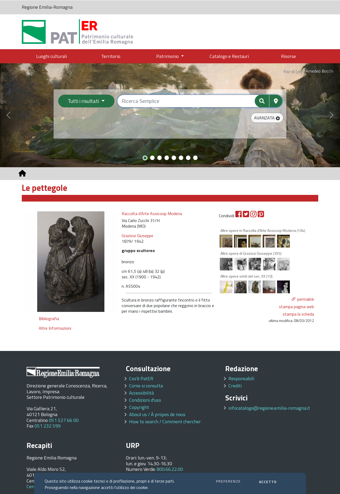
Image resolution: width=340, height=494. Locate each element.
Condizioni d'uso (145, 400)
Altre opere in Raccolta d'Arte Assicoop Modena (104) (262, 230)
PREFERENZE (228, 481)
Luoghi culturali (51, 56)
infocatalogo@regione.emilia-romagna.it (269, 408)
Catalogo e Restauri (229, 56)
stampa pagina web (296, 306)
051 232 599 (48, 425)
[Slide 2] (152, 158)
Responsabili (241, 378)
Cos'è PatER (141, 378)
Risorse (288, 56)
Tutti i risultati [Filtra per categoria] (84, 101)
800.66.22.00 (170, 469)
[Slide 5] (174, 158)
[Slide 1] (145, 158)
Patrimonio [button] (168, 56)
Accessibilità (141, 392)
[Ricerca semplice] (200, 101)
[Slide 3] (159, 158)
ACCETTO (268, 481)
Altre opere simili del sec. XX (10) (246, 276)
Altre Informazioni (55, 328)
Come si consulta (146, 385)
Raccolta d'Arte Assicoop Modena (152, 213)
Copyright (139, 407)
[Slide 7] (188, 158)
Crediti (235, 385)
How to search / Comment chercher (165, 421)
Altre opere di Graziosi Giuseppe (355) (251, 253)
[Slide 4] (166, 158)
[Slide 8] (195, 158)
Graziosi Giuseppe (137, 235)
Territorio (110, 56)
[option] (70, 261)
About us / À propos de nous (157, 414)
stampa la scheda (298, 314)
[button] (267, 118)
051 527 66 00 (64, 420)
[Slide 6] (181, 158)
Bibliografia (49, 318)
